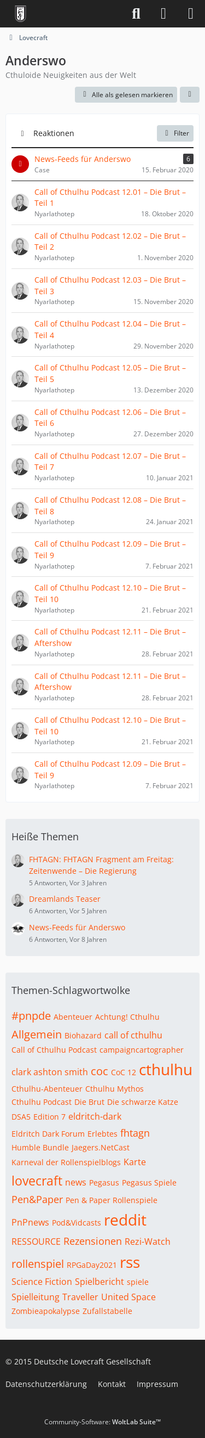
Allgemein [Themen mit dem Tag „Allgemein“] (36, 1034)
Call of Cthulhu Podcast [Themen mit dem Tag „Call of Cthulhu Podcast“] (54, 1049)
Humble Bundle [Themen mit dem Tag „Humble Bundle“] (40, 1147)
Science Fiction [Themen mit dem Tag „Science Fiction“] (41, 1282)
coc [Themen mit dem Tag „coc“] (99, 1071)
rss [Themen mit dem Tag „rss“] (130, 1261)
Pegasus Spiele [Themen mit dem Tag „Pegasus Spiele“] (149, 1182)
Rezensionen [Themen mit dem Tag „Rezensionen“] (92, 1241)
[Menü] (191, 14)
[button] (190, 95)
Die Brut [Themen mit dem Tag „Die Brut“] (89, 1102)
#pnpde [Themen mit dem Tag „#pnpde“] (31, 1015)
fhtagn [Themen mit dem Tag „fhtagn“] (135, 1132)
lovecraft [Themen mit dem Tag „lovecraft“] (36, 1180)
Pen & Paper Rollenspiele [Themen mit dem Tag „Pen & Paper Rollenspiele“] (111, 1200)
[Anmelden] (163, 13)
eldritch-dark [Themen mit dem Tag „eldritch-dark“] (94, 1116)
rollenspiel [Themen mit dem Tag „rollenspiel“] (37, 1263)
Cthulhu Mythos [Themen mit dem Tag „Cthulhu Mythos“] (114, 1088)
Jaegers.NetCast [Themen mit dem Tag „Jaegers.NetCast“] (101, 1147)
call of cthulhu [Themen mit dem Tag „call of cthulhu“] (133, 1035)
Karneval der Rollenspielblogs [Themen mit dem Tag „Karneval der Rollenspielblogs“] (66, 1162)
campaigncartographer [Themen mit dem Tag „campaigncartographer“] (141, 1049)
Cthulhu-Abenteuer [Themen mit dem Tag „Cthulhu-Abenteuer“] (47, 1088)
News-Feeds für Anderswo (77, 927)
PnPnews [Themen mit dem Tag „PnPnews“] (30, 1222)
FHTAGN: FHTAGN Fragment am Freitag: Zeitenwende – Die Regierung (101, 865)
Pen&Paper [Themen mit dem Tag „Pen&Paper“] (37, 1199)
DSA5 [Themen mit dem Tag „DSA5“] (21, 1116)
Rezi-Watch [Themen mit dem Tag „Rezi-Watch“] (148, 1241)
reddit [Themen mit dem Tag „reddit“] (125, 1219)
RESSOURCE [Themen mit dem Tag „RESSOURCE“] (36, 1241)
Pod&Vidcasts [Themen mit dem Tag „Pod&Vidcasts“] (76, 1222)
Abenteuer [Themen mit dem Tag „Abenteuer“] (73, 1017)
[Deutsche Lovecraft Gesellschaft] (20, 14)
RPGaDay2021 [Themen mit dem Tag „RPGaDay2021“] (92, 1265)
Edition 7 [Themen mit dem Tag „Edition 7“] (49, 1116)
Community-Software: (102, 1421)
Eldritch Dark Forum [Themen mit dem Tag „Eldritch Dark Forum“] (48, 1133)
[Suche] (136, 14)
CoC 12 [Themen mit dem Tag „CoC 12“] (123, 1072)
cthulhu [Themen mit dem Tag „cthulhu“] (165, 1069)
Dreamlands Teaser (65, 899)
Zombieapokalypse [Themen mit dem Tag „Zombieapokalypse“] (45, 1311)
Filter (175, 133)
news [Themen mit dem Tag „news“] (75, 1182)
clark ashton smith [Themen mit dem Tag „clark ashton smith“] (49, 1072)
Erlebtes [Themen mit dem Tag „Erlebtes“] (102, 1133)
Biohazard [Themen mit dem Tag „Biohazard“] (83, 1035)
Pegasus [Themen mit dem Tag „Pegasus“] (104, 1182)
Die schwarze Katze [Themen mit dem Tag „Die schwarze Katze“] (142, 1102)
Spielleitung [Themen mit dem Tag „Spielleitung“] (35, 1297)
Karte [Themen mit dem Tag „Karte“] (135, 1162)
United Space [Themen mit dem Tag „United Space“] (128, 1297)
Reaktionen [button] (53, 133)
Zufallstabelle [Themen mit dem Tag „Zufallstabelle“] (107, 1311)
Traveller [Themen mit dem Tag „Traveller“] (80, 1297)
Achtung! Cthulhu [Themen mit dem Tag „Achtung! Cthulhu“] (127, 1017)
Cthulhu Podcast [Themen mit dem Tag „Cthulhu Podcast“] (41, 1102)
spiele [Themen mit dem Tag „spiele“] (138, 1282)
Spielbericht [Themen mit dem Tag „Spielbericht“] (99, 1282)
